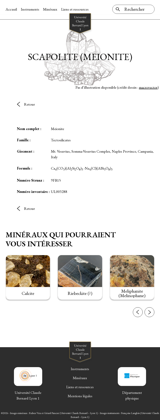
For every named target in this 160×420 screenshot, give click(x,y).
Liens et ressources (75, 9)
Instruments (30, 9)
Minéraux (50, 9)
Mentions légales (80, 395)
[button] (138, 313)
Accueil (11, 9)
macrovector (148, 86)
